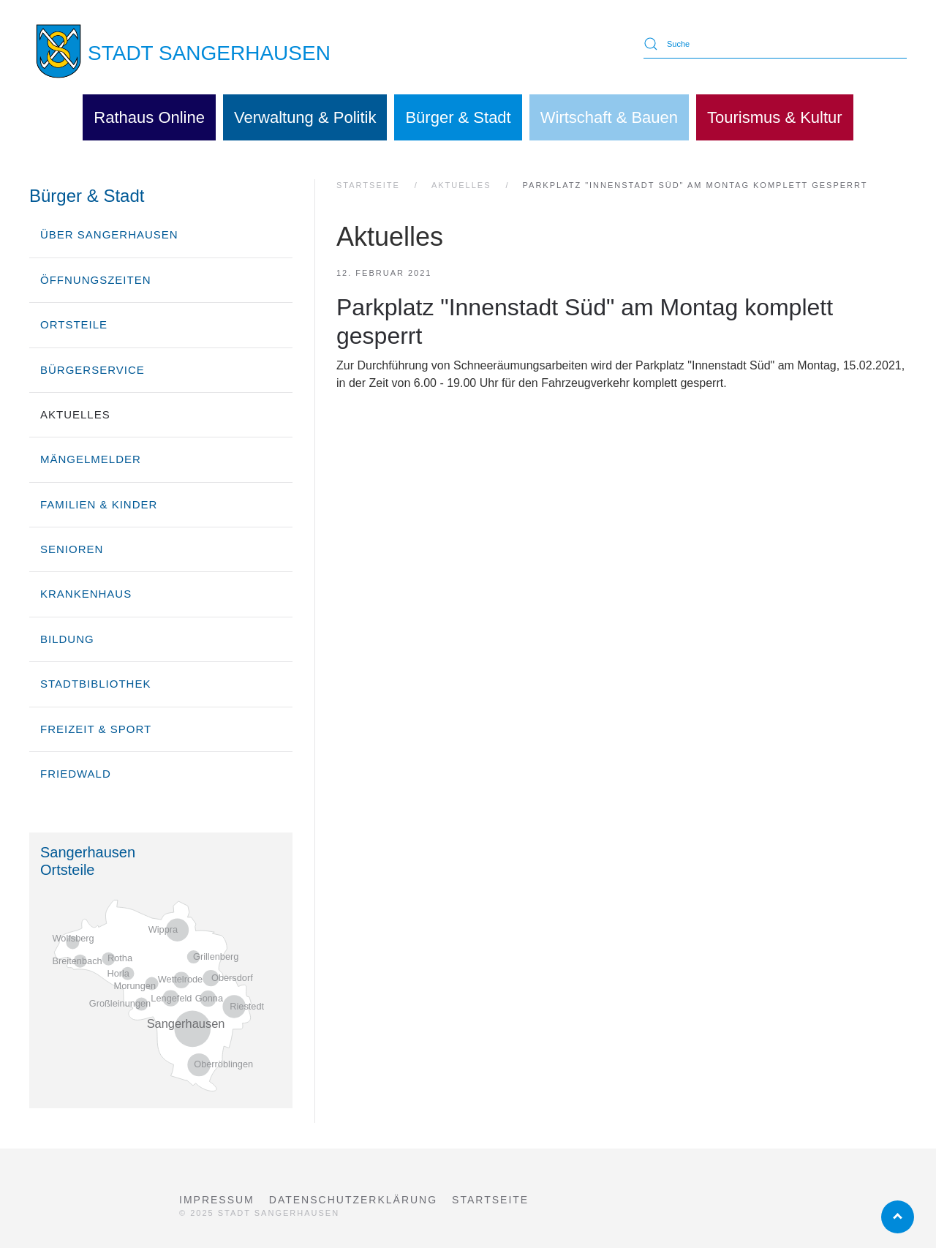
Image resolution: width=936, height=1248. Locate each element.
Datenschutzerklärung (353, 1200)
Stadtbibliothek (95, 683)
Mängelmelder (90, 459)
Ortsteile (73, 324)
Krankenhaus (86, 593)
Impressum (216, 1200)
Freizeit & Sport (95, 729)
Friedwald (75, 773)
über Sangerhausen (109, 234)
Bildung (67, 639)
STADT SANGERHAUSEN (209, 53)
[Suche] (775, 44)
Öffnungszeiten (95, 280)
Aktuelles (75, 414)
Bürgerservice (92, 370)
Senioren (71, 549)
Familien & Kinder (98, 504)
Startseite (490, 1200)
